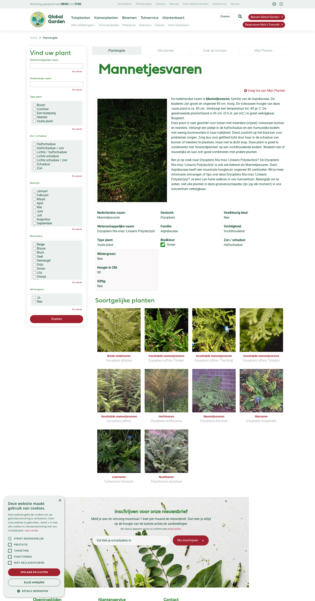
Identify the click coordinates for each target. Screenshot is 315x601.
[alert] (34, 546)
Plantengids (116, 50)
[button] (34, 591)
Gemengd (41, 260)
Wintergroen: (37, 290)
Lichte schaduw (46, 156)
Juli (37, 215)
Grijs (38, 264)
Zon (37, 168)
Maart (39, 199)
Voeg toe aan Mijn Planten (266, 90)
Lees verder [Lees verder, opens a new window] (32, 530)
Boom (39, 105)
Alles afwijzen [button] (34, 582)
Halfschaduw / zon (48, 148)
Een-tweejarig (44, 113)
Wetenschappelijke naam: (44, 60)
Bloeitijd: (35, 183)
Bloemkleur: (36, 236)
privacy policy (174, 529)
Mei (37, 207)
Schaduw (41, 164)
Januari (40, 191)
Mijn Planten (263, 50)
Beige (39, 244)
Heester (40, 117)
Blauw (39, 248)
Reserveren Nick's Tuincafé (262, 25)
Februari (40, 195)
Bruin (38, 252)
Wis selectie (77, 71)
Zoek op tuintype (214, 50)
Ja (36, 297)
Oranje (39, 276)
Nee (37, 301)
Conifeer (41, 109)
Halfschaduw (44, 144)
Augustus (41, 219)
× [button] (59, 500)
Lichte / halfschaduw (50, 152)
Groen (39, 268)
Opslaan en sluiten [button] (34, 572)
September (42, 223)
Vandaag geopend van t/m (55, 4)
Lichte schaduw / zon (50, 160)
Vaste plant (43, 121)
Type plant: (36, 97)
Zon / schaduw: (38, 136)
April (38, 203)
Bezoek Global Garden (265, 17)
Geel (38, 256)
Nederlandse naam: (41, 79)
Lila (37, 272)
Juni (38, 211)
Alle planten (165, 50)
